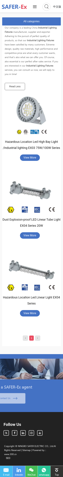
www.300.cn (10, 454)
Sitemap (26, 450)
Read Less (14, 86)
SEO (8, 458)
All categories (31, 21)
